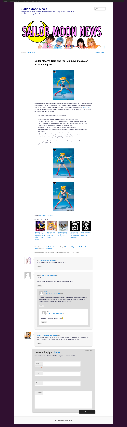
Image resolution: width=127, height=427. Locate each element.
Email (39, 373)
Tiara (86, 247)
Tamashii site (86, 107)
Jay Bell (39, 335)
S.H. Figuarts (73, 247)
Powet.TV (6, 1)
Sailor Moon (81, 247)
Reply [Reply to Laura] (39, 285)
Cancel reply (89, 350)
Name (39, 364)
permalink (49, 248)
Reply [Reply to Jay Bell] (39, 343)
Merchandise (51, 247)
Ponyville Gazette (25, 1)
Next (104, 52)
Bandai (67, 247)
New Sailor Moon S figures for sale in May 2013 (62, 234)
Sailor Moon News (35, 1)
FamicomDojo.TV (14, 1)
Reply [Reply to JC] (39, 266)
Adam (36, 248)
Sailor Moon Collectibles (46, 215)
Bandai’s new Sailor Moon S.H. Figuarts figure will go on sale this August (40, 236)
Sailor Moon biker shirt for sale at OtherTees (86, 234)
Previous (97, 52)
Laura (57, 352)
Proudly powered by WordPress (63, 420)
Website (38, 383)
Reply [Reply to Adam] (42, 305)
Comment (38, 392)
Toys (57, 247)
